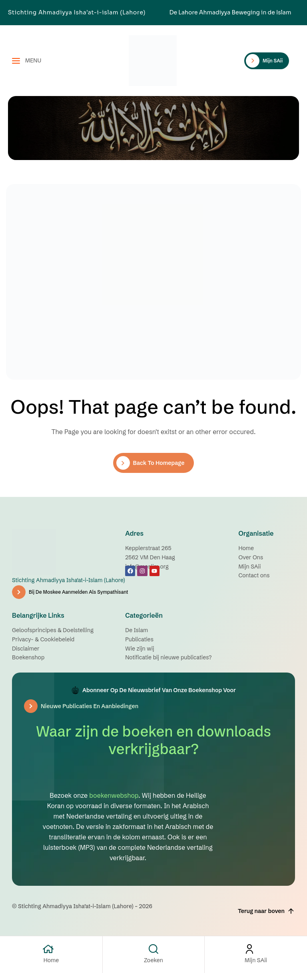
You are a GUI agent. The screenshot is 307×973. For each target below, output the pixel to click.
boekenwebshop (113, 795)
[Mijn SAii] (256, 949)
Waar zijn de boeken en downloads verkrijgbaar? (153, 740)
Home (51, 960)
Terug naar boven (266, 911)
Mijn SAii (256, 960)
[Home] (51, 949)
